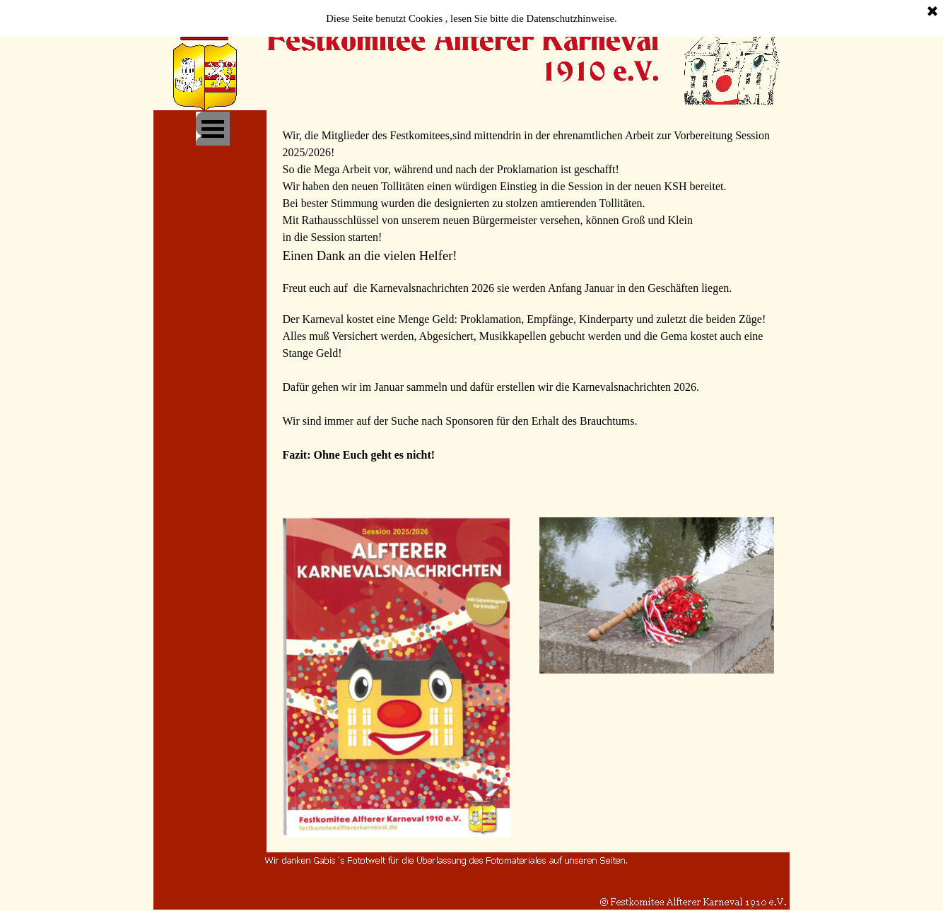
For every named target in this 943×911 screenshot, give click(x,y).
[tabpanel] (528, 308)
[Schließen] (932, 12)
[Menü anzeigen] (213, 129)
